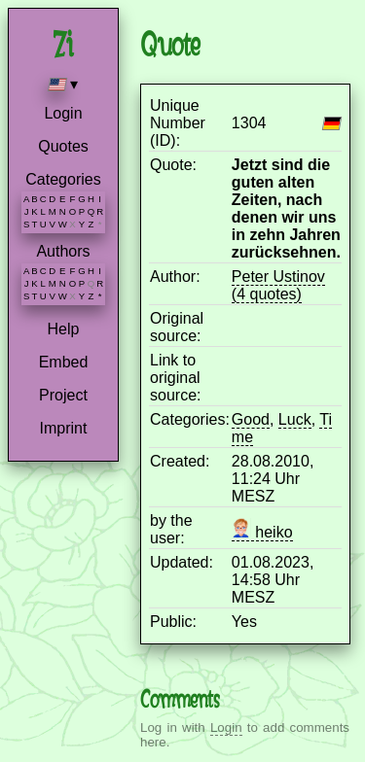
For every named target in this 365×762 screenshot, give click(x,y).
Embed (64, 362)
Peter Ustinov (278, 276)
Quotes (63, 146)
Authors (63, 251)
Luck (294, 419)
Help (64, 329)
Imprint (64, 428)
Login (63, 113)
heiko (262, 532)
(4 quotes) (267, 294)
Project (63, 395)
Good (251, 419)
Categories (62, 179)
